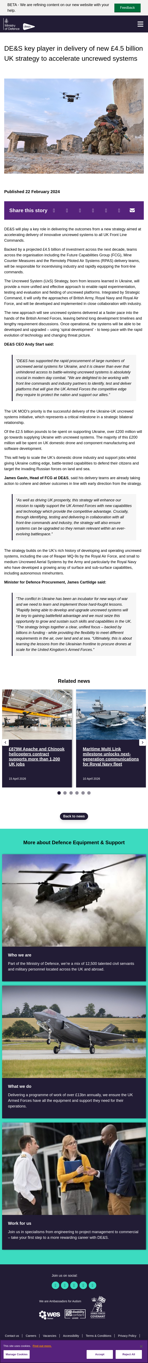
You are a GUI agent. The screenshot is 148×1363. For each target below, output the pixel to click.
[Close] (141, 1346)
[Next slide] (142, 742)
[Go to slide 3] (71, 793)
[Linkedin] (74, 1285)
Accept (99, 1354)
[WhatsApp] (106, 210)
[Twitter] (67, 210)
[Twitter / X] (65, 1285)
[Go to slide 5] (83, 793)
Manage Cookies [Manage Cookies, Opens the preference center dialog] (17, 1354)
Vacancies (49, 1335)
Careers (31, 1335)
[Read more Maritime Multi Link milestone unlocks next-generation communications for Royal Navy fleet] (111, 738)
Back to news (74, 816)
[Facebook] (54, 210)
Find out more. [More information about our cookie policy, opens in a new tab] (42, 1346)
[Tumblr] (119, 210)
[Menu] (140, 24)
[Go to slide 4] (77, 793)
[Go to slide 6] (89, 793)
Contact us (12, 1335)
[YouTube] (83, 1285)
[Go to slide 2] (65, 793)
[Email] (132, 210)
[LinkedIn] (93, 210)
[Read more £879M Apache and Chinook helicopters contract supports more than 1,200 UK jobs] (37, 738)
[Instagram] (92, 1285)
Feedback (127, 7)
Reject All (128, 1354)
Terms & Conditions (98, 1335)
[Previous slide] (5, 742)
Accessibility (71, 1335)
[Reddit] (80, 210)
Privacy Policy (127, 1335)
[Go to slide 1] (59, 793)
